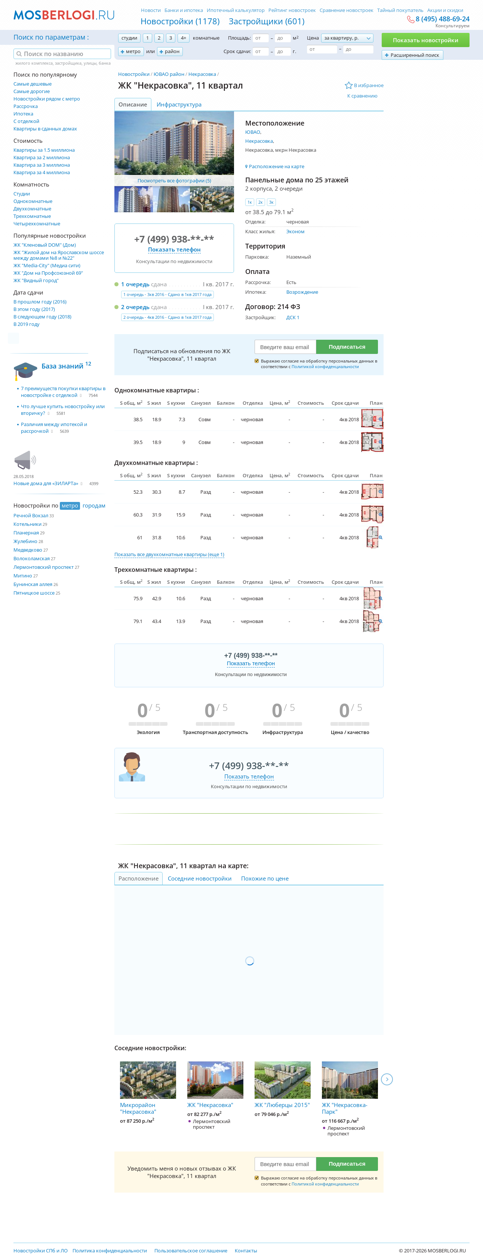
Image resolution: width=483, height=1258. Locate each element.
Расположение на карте (276, 166)
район (172, 51)
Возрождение (302, 292)
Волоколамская (31, 558)
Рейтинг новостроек (292, 10)
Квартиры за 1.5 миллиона (44, 150)
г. (294, 51)
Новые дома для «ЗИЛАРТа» (45, 483)
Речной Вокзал (30, 515)
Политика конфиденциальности (110, 1250)
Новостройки (134, 74)
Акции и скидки (445, 10)
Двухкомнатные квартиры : (156, 463)
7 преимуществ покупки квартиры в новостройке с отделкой (63, 391)
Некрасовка (202, 74)
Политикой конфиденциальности (325, 366)
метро (133, 51)
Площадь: (239, 37)
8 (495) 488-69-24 (443, 19)
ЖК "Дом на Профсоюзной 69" (48, 273)
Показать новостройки (425, 40)
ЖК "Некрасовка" (215, 1085)
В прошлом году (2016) (40, 302)
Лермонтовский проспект (43, 567)
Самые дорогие (31, 91)
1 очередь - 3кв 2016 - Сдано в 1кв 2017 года (167, 294)
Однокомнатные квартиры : (156, 390)
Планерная (26, 533)
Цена (313, 37)
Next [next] (387, 1079)
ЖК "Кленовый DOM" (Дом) (44, 245)
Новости (151, 10)
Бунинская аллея (32, 584)
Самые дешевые (32, 84)
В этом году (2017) (34, 309)
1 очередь (135, 284)
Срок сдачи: (237, 51)
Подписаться (347, 346)
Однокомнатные (32, 201)
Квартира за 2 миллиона (41, 157)
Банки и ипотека (183, 10)
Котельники (27, 524)
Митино (22, 576)
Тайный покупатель (400, 10)
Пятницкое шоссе (34, 593)
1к (249, 202)
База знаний (66, 365)
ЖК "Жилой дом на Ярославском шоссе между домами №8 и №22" (58, 255)
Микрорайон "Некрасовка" (148, 1088)
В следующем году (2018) (42, 317)
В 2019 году (26, 324)
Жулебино (25, 541)
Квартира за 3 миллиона (41, 165)
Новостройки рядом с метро (46, 99)
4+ (183, 37)
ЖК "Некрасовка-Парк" (350, 1088)
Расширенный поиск (415, 55)
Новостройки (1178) (180, 21)
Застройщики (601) (266, 21)
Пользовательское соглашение (190, 1250)
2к (260, 202)
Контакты (246, 1250)
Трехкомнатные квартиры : (155, 569)
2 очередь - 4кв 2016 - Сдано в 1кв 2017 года (167, 317)
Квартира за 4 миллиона (41, 172)
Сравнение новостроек (346, 10)
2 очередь (135, 307)
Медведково (27, 550)
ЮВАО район (169, 74)
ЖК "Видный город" (36, 280)
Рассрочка (25, 106)
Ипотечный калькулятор (236, 10)
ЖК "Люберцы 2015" (283, 1085)
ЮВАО (252, 132)
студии (129, 37)
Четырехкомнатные (36, 223)
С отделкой (26, 121)
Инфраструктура (179, 104)
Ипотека (23, 114)
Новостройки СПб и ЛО (40, 1250)
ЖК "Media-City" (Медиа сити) (46, 265)
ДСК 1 (292, 317)
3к (271, 202)
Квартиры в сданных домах (45, 129)
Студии (21, 194)
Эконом (295, 231)
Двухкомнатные (32, 209)
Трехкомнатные (32, 216)
